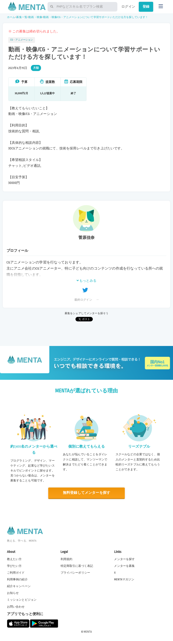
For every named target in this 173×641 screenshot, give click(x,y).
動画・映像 (35, 17)
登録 (146, 6)
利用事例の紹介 (17, 579)
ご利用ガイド (16, 572)
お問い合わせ (16, 606)
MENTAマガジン (124, 579)
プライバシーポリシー (75, 572)
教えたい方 (14, 559)
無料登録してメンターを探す (86, 493)
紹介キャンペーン (19, 586)
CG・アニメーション (21, 40)
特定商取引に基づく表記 (77, 566)
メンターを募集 (124, 566)
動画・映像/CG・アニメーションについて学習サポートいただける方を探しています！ (95, 17)
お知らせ (13, 593)
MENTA (88, 631)
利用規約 (67, 559)
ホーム (11, 17)
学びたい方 (14, 566)
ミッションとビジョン (22, 599)
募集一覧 (21, 17)
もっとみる (86, 280)
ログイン (128, 6)
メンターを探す (124, 559)
